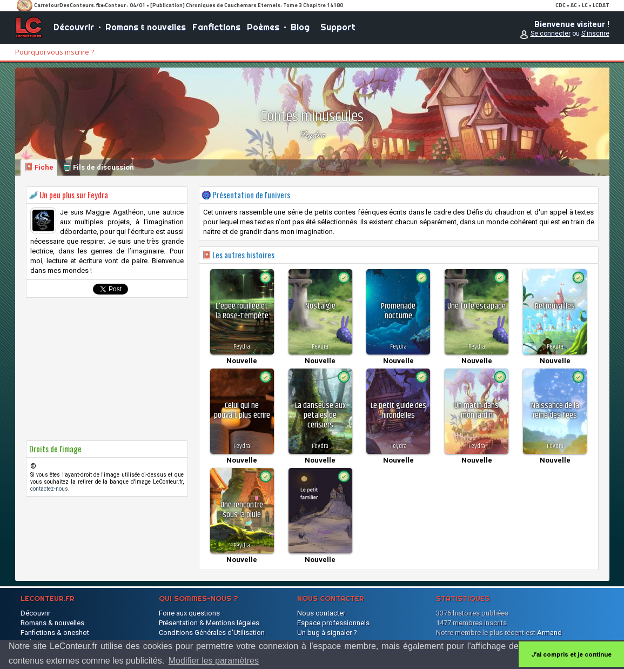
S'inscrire (595, 33)
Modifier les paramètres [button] (214, 660)
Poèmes (263, 27)
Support (337, 27)
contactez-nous (49, 489)
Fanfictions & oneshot (55, 632)
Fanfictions (216, 27)
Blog (300, 27)
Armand (549, 632)
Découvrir (73, 27)
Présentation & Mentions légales (209, 623)
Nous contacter (321, 613)
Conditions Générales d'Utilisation (212, 632)
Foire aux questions (189, 613)
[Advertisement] (107, 369)
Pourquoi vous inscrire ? (54, 52)
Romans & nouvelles (145, 27)
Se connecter (551, 33)
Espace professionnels (333, 623)
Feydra (312, 135)
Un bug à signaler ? (327, 632)
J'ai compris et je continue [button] (571, 654)
